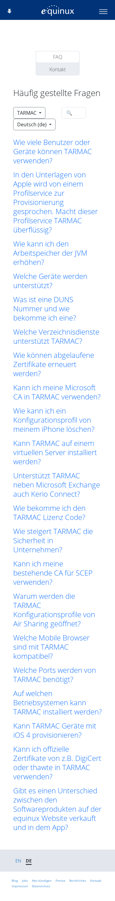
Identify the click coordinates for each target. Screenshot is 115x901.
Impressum (20, 886)
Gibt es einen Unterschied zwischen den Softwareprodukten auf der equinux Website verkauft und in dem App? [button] (57, 809)
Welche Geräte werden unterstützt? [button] (50, 281)
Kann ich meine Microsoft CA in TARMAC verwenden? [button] (57, 392)
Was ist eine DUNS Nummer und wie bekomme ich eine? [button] (44, 308)
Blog (15, 880)
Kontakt (57, 69)
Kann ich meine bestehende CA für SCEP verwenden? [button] (53, 573)
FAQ (57, 57)
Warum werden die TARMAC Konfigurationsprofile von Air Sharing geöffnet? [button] (54, 609)
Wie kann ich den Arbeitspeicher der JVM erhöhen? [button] (50, 253)
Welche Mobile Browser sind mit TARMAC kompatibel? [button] (51, 647)
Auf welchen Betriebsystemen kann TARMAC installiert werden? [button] (57, 702)
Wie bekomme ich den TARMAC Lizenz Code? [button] (49, 512)
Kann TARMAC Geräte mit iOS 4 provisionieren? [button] (54, 730)
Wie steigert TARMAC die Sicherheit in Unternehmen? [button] (53, 540)
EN (18, 861)
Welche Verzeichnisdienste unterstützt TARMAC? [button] (56, 336)
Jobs (25, 880)
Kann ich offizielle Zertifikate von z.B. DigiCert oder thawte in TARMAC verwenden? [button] (57, 762)
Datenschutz (41, 886)
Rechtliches (77, 880)
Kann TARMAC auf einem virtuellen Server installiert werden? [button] (55, 452)
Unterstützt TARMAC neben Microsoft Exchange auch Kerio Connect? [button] (56, 485)
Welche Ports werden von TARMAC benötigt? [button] (54, 675)
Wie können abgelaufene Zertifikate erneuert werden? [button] (53, 364)
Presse (60, 880)
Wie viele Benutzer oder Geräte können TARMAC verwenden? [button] (52, 151)
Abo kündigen (42, 880)
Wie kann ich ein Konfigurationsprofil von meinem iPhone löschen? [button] (53, 420)
